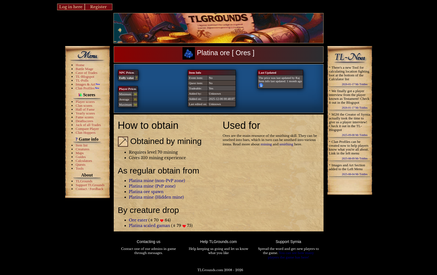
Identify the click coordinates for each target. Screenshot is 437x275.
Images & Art (85, 84)
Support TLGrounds (90, 185)
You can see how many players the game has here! (291, 255)
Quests (80, 164)
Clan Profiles (85, 88)
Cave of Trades (86, 73)
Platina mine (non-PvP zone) (157, 180)
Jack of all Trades (88, 125)
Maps (80, 153)
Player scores (85, 102)
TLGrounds (84, 181)
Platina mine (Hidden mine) (156, 197)
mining (266, 144)
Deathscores (84, 121)
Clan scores (84, 105)
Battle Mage (84, 69)
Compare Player (87, 129)
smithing (286, 144)
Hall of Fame (85, 109)
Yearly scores (85, 113)
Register (98, 6)
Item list (82, 145)
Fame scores (85, 117)
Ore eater (138, 220)
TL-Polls (82, 80)
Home (80, 65)
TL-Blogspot (85, 76)
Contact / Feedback (89, 189)
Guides (81, 157)
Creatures (82, 149)
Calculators (84, 161)
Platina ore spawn (146, 191)
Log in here (70, 6)
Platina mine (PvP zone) (152, 186)
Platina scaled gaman (149, 225)
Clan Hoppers (86, 132)
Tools (80, 168)
